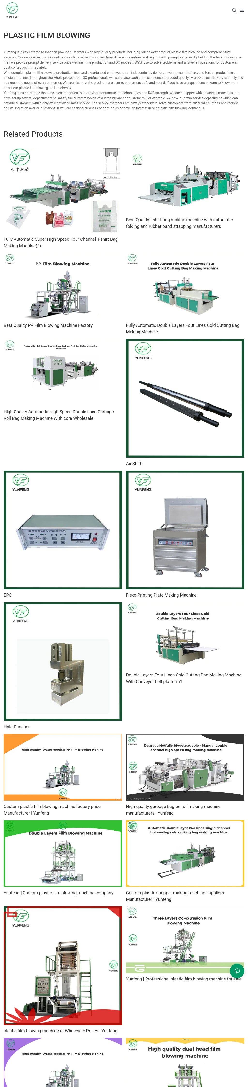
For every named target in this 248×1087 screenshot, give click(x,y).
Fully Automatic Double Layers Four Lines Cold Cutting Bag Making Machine (183, 328)
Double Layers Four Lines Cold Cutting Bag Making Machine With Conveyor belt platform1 (183, 678)
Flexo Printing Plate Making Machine (161, 595)
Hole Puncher (17, 726)
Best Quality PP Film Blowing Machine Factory (48, 325)
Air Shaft (134, 463)
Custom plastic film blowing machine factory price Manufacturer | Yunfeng (52, 809)
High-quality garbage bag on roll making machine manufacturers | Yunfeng (173, 809)
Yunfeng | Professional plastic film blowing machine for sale (183, 978)
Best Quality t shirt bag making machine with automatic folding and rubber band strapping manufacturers (179, 223)
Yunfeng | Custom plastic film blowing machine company (58, 892)
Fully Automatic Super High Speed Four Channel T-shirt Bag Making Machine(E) (61, 242)
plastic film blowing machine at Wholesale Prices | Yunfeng (60, 1030)
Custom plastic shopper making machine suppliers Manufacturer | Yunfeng (175, 896)
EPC (8, 595)
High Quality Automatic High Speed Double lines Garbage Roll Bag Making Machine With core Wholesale (59, 415)
